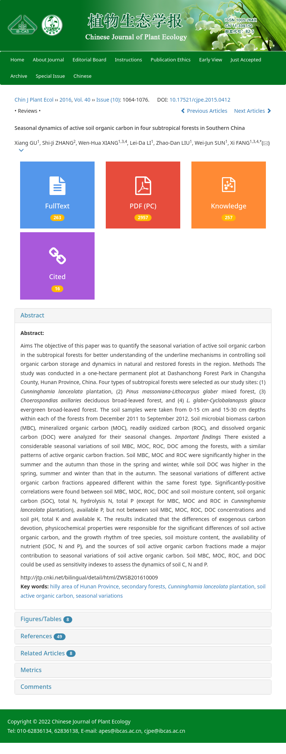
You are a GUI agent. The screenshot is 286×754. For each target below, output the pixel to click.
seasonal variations (99, 595)
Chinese (82, 76)
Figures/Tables (46, 619)
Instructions (128, 59)
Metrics (31, 670)
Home (17, 59)
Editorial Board (90, 59)
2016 (66, 99)
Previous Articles (205, 110)
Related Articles (48, 653)
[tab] (143, 316)
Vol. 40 (82, 99)
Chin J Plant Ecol (34, 99)
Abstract (32, 315)
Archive (18, 76)
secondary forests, (145, 586)
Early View (210, 59)
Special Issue (50, 76)
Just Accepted (246, 59)
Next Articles (252, 110)
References (43, 636)
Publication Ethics (171, 59)
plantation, (212, 586)
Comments (35, 687)
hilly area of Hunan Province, (85, 586)
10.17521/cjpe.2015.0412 (199, 99)
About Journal (48, 59)
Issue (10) (108, 99)
